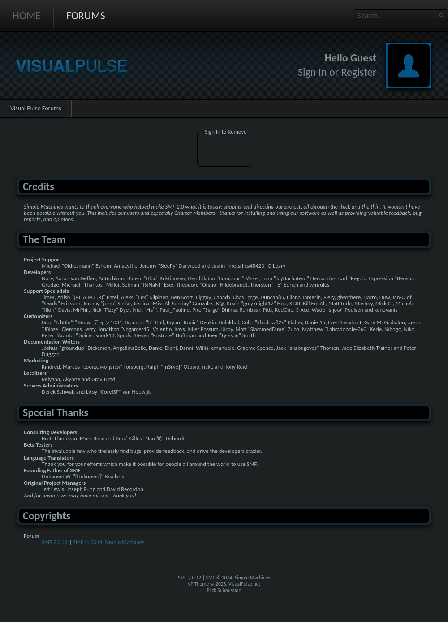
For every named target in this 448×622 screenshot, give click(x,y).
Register (358, 71)
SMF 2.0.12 (55, 542)
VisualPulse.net (244, 584)
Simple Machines (124, 542)
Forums (85, 15)
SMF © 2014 (87, 542)
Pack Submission (224, 590)
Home (27, 15)
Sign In (312, 71)
